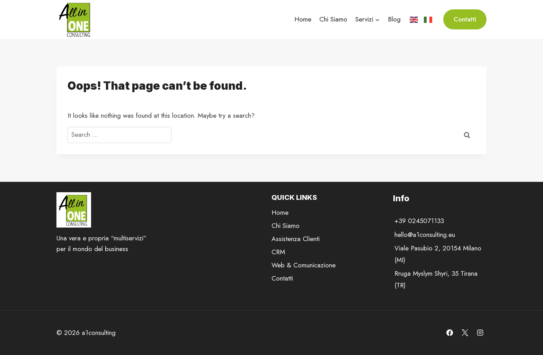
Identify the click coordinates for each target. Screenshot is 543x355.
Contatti (465, 19)
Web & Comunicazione (304, 265)
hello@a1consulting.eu (424, 234)
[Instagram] (480, 332)
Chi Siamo (333, 19)
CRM (278, 252)
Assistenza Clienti (296, 238)
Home (302, 19)
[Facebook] (449, 332)
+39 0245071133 (419, 220)
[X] (464, 332)
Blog (394, 19)
